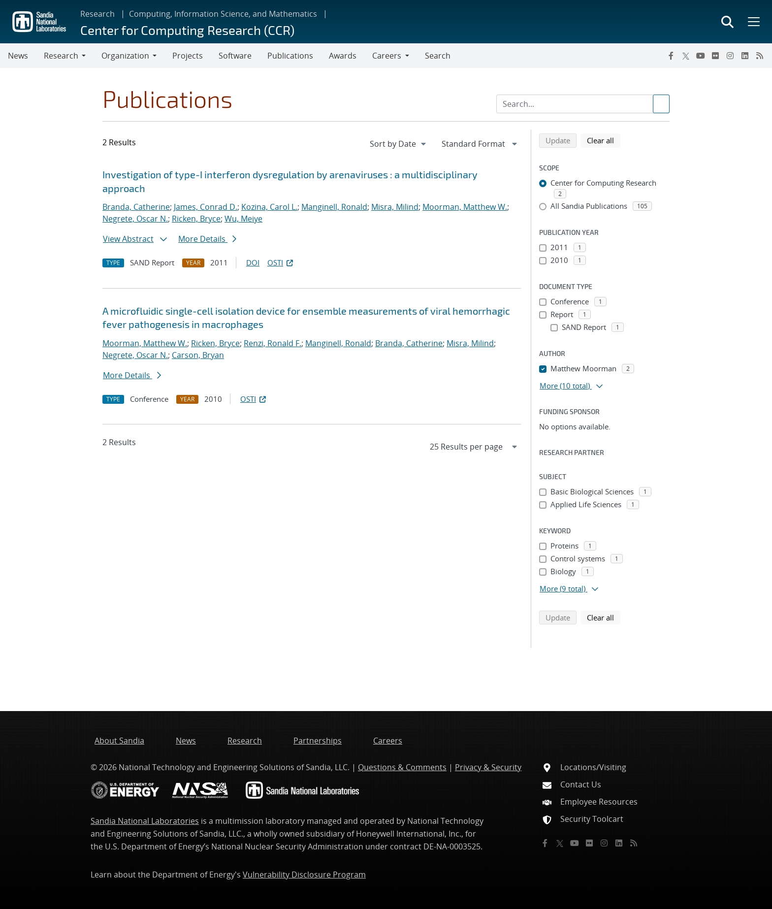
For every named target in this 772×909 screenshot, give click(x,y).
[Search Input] (583, 104)
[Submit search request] (661, 104)
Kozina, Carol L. (269, 206)
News (18, 55)
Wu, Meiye (243, 218)
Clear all (603, 139)
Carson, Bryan (198, 355)
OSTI (281, 262)
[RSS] (759, 55)
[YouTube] (700, 55)
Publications (290, 55)
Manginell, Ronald (334, 206)
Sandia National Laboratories (145, 820)
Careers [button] (386, 55)
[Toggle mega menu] (753, 21)
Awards (342, 55)
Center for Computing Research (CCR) (187, 29)
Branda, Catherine (136, 206)
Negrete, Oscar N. (135, 218)
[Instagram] (730, 55)
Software (235, 55)
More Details (207, 238)
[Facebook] (671, 55)
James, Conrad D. (205, 206)
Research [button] (61, 55)
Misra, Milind (394, 206)
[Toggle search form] (727, 21)
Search (437, 55)
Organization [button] (125, 55)
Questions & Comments (402, 767)
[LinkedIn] (745, 55)
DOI (252, 262)
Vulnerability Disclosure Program (304, 874)
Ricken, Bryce (196, 218)
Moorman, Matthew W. (464, 206)
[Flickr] (715, 55)
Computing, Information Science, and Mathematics (223, 13)
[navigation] (399, 144)
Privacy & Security (488, 767)
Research (97, 13)
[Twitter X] (685, 55)
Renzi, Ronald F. (272, 343)
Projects (187, 55)
